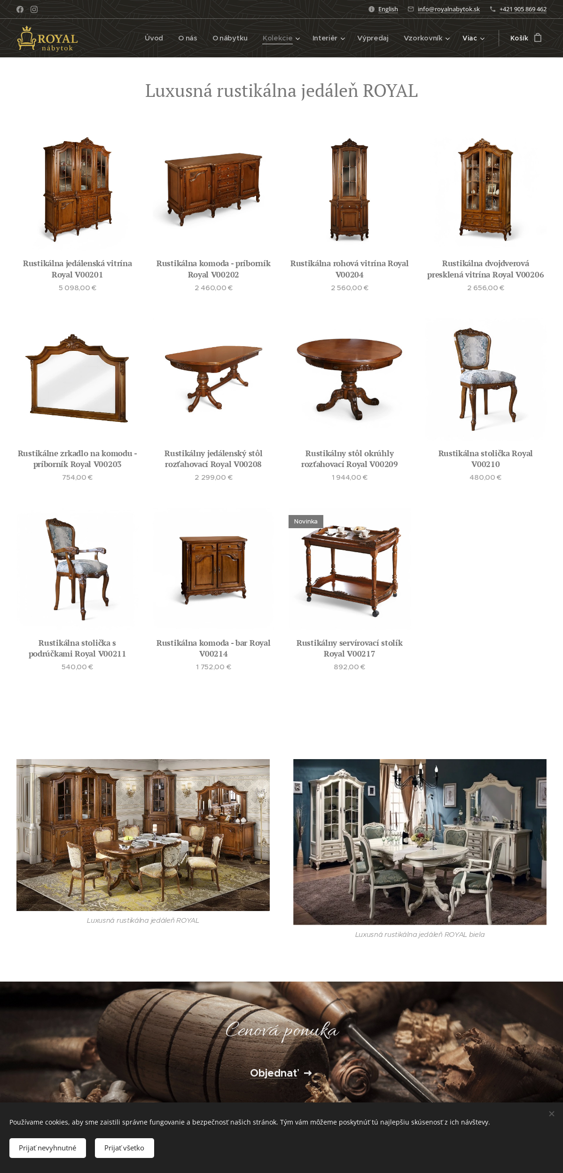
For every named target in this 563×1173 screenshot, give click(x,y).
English (388, 9)
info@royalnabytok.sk (449, 9)
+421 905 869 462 (523, 9)
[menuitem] (156, 38)
